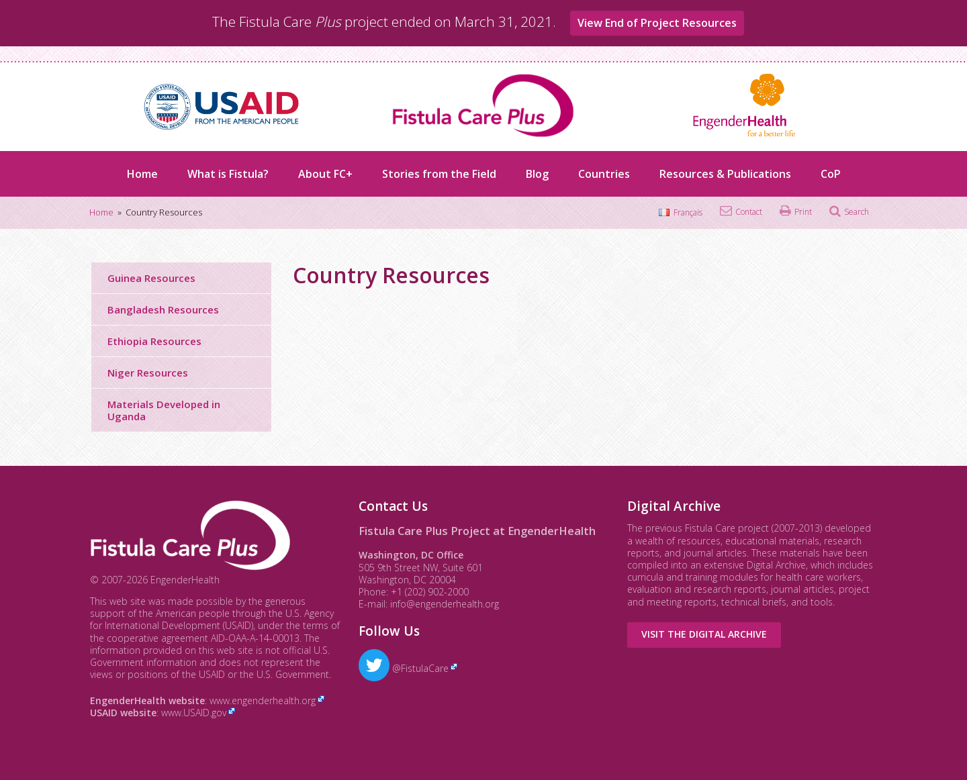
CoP (831, 173)
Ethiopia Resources (154, 341)
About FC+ (325, 173)
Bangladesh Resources (163, 309)
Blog (537, 173)
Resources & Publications (725, 173)
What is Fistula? (228, 173)
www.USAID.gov (193, 712)
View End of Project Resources (657, 22)
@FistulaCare (404, 668)
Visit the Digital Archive (704, 634)
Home (142, 173)
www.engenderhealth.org (263, 700)
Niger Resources (147, 372)
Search (856, 211)
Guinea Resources (151, 278)
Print (803, 211)
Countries (604, 173)
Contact (748, 211)
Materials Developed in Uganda (163, 410)
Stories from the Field (439, 173)
